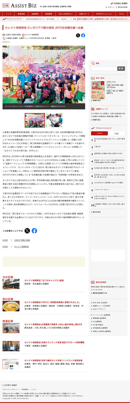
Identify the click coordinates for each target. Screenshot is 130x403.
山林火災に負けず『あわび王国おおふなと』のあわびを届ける (109, 197)
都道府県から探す (102, 19)
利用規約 (25, 389)
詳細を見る (97, 100)
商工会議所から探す (85, 19)
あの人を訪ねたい (65, 14)
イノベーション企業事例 (101, 315)
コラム (121, 14)
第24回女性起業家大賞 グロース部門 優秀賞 (40, 19)
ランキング (12, 19)
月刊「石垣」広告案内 (100, 303)
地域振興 (48, 14)
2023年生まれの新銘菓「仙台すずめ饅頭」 (109, 183)
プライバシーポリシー (10, 389)
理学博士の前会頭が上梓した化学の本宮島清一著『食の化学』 (109, 176)
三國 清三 (64, 19)
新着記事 (21, 14)
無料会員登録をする (100, 293)
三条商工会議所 (12, 38)
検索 (121, 68)
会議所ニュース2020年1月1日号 (31, 38)
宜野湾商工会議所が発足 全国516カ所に (108, 154)
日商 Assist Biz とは (119, 19)
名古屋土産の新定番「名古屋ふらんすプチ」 (109, 168)
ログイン (111, 7)
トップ (8, 14)
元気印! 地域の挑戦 (13, 34)
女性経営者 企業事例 (100, 328)
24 (99, 133)
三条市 (53, 38)
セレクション (104, 14)
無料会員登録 (122, 7)
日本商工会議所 (10, 385)
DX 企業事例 (97, 321)
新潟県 (47, 38)
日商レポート (84, 14)
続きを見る (97, 212)
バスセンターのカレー (102, 190)
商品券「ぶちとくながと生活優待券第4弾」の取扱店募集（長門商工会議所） (109, 161)
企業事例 (34, 14)
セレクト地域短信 (32, 34)
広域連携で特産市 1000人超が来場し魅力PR (109, 205)
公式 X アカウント (99, 309)
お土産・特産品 (98, 325)
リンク (33, 389)
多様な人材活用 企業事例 (102, 331)
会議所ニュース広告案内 (101, 306)
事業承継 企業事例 (99, 318)
